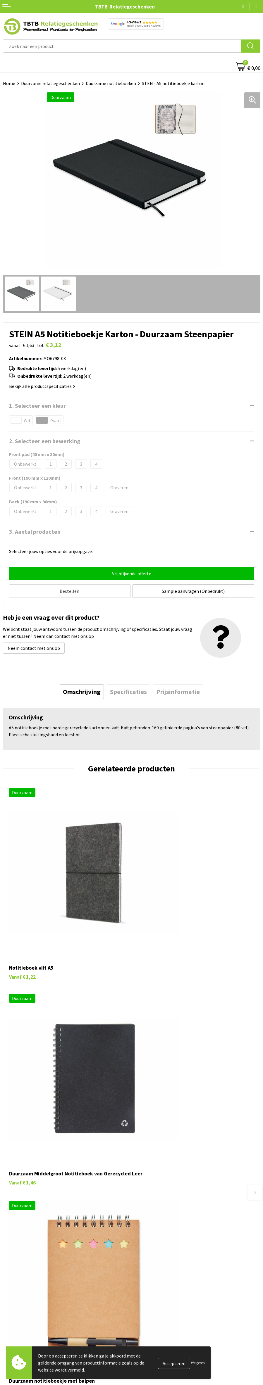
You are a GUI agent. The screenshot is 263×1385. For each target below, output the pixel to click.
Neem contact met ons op (34, 647)
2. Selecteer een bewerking (44, 441)
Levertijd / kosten (151, 1193)
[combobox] (122, 46)
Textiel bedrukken (21, 1321)
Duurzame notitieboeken (111, 83)
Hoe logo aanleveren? (156, 1229)
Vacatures (144, 1285)
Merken (10, 1338)
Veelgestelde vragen (154, 1185)
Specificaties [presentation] (128, 690)
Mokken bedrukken (22, 1312)
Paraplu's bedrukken (23, 1329)
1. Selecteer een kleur (37, 405)
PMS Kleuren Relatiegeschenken (166, 1220)
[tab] (82, 690)
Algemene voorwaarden (158, 1329)
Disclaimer (145, 1321)
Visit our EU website (154, 1338)
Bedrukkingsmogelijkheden (161, 1211)
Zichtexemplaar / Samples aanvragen (171, 1238)
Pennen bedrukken (21, 1276)
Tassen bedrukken (21, 1285)
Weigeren (198, 1362)
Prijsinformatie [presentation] (178, 690)
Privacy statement (152, 1312)
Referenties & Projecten (158, 1303)
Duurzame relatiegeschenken (50, 83)
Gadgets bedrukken (22, 1303)
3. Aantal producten (35, 531)
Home (9, 83)
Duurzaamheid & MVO (155, 1247)
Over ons (143, 1276)
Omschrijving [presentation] (82, 690)
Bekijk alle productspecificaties (42, 386)
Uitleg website (149, 1203)
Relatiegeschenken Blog (158, 1294)
